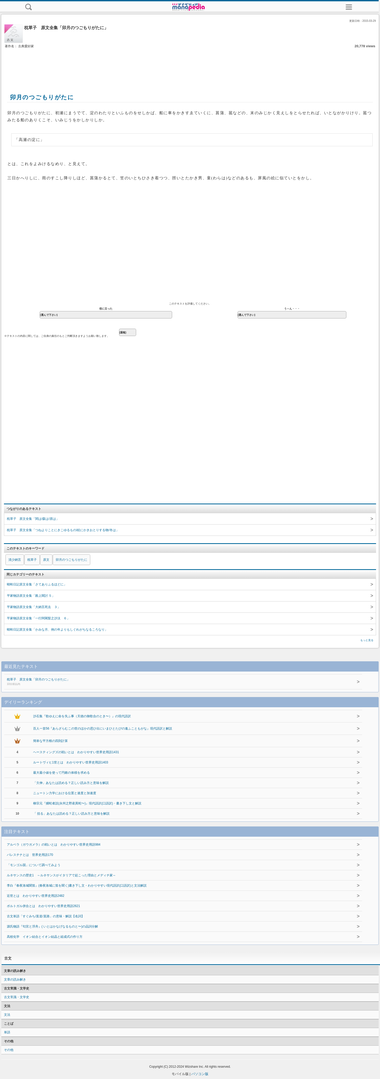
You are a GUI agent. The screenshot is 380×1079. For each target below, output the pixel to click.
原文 (46, 560)
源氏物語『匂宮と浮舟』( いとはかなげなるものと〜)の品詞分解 (52, 926)
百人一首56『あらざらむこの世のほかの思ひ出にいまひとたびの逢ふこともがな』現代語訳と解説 (102, 728)
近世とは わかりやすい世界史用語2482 (35, 896)
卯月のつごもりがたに (71, 560)
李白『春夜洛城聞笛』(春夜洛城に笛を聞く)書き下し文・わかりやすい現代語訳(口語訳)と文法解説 (77, 885)
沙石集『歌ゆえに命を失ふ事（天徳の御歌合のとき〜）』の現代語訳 (82, 716)
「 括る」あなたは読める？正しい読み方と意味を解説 (71, 813)
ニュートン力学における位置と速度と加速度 (64, 793)
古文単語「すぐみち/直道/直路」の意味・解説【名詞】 (45, 916)
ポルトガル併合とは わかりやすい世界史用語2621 (43, 906)
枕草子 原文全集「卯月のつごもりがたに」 (164, 682)
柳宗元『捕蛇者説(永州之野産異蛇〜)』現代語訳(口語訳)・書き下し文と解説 (87, 803)
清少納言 (14, 560)
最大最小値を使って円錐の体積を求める (61, 772)
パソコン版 (199, 1074)
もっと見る (366, 640)
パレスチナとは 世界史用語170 (30, 855)
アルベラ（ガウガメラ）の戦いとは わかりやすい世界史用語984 (53, 844)
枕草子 (32, 560)
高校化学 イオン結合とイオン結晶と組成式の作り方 (45, 937)
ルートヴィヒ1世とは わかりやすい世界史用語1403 (70, 762)
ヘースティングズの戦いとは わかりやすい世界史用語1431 (76, 752)
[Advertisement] (190, 65)
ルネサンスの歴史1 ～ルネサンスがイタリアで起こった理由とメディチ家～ (61, 875)
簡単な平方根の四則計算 (50, 741)
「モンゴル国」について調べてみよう (33, 865)
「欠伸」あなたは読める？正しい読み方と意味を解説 (71, 783)
